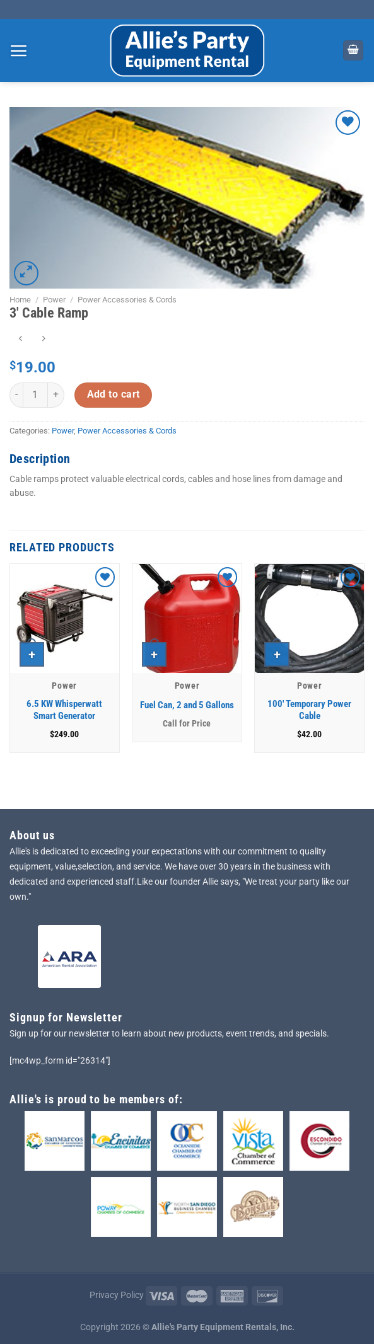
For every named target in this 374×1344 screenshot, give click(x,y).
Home (20, 299)
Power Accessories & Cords (127, 299)
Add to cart (113, 394)
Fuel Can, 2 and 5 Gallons (187, 705)
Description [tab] (39, 458)
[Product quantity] (35, 395)
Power (54, 299)
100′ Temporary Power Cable (309, 710)
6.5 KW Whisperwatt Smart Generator (64, 710)
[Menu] (18, 50)
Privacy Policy (117, 1295)
